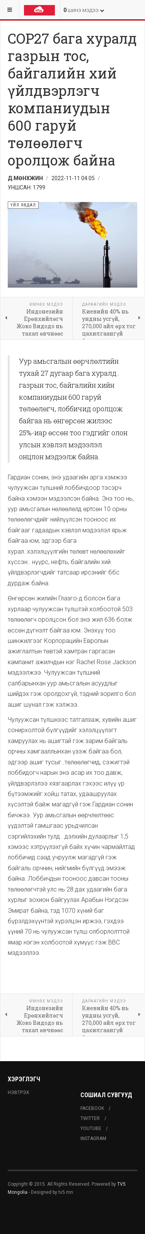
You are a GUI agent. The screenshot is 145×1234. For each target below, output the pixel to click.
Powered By (43, 1215)
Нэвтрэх (18, 1092)
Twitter (90, 1118)
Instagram (93, 1138)
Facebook (92, 1108)
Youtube (90, 1128)
